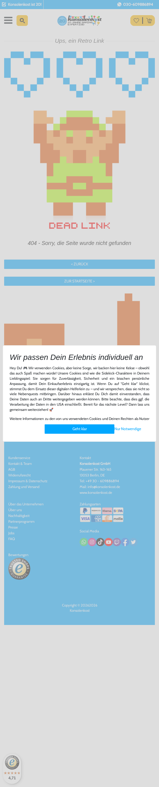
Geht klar (79, 428)
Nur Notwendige (127, 428)
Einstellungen (56, 429)
